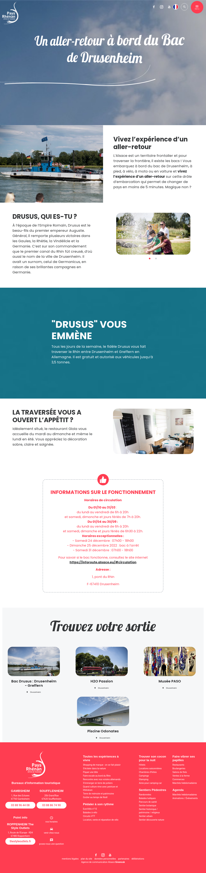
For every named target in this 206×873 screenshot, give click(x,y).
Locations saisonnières (150, 768)
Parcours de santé (148, 802)
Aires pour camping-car (150, 783)
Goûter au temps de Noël (95, 797)
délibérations (137, 858)
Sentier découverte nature (151, 820)
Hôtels (142, 765)
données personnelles (105, 858)
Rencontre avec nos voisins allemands (101, 779)
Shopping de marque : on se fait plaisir (102, 765)
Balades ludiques (147, 798)
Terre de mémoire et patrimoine (98, 793)
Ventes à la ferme (181, 775)
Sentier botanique (147, 805)
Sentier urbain (145, 816)
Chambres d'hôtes (148, 772)
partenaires (123, 858)
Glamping (143, 779)
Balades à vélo (90, 812)
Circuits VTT (89, 816)
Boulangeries (179, 768)
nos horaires (51, 821)
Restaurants (178, 765)
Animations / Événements (185, 798)
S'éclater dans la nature (94, 768)
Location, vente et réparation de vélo (100, 820)
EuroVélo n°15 (90, 809)
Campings (144, 775)
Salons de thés (180, 772)
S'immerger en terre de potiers (98, 783)
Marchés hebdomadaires (185, 783)
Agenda (178, 790)
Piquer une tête (90, 772)
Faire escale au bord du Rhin (97, 775)
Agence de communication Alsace (103, 862)
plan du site (86, 858)
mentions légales (70, 858)
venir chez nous (51, 832)
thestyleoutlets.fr (20, 841)
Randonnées (145, 794)
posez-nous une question (51, 844)
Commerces (179, 779)
